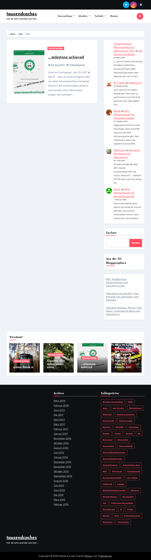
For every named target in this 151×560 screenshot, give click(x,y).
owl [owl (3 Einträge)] (104, 503)
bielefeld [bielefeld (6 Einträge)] (107, 414)
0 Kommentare (77, 65)
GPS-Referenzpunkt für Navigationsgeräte (124, 115)
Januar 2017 (61, 433)
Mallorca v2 (135, 83)
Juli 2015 (59, 485)
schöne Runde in (23, 367)
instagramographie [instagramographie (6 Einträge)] (112, 477)
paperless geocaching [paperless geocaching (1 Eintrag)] (122, 503)
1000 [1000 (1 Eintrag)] (130, 401)
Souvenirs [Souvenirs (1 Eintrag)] (108, 522)
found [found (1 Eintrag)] (118, 433)
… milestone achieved (66, 57)
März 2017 (59, 424)
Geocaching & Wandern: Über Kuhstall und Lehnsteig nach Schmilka (122, 296)
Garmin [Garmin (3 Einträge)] (129, 433)
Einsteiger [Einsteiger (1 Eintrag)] (134, 427)
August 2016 (61, 447)
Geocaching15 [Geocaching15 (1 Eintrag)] (126, 446)
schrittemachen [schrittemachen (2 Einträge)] (132, 515)
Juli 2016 (59, 452)
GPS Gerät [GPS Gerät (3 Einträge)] (117, 471)
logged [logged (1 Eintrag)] (120, 484)
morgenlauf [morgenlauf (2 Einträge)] (127, 496)
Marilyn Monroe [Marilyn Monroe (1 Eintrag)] (110, 496)
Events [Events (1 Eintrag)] (106, 433)
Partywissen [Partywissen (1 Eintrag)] (109, 509)
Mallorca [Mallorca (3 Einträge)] (135, 490)
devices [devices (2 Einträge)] (106, 427)
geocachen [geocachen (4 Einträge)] (123, 439)
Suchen (111, 232)
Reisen (114, 16)
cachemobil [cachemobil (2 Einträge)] (108, 420)
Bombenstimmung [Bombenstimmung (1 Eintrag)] (125, 414)
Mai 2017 (59, 414)
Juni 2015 (59, 489)
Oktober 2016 (61, 442)
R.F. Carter (119, 83)
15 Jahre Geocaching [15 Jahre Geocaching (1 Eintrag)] (113, 401)
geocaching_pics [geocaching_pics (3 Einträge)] (131, 465)
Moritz (117, 189)
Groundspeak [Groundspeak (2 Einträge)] (133, 471)
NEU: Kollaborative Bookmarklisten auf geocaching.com (117, 282)
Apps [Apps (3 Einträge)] (105, 408)
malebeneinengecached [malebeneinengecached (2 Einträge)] (114, 490)
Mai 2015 (59, 494)
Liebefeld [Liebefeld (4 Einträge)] (107, 484)
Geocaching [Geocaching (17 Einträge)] (108, 446)
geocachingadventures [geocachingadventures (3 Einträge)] (114, 452)
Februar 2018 (61, 405)
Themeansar (105, 555)
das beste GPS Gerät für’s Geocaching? (127, 154)
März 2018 (59, 400)
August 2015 (61, 480)
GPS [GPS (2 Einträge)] (105, 471)
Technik (100, 16)
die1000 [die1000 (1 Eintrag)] (120, 427)
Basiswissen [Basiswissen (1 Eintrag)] (135, 408)
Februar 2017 (61, 428)
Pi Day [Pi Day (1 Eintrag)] (130, 509)
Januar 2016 (61, 457)
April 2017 (59, 419)
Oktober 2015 (61, 471)
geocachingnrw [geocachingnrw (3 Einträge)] (110, 465)
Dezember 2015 (62, 461)
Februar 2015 (61, 504)
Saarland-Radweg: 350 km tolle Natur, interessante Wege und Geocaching (124, 311)
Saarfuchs (119, 150)
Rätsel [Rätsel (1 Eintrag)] (106, 515)
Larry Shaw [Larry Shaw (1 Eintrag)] (132, 477)
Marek (117, 111)
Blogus (89, 555)
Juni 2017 (59, 409)
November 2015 (62, 466)
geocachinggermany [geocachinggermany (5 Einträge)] (113, 458)
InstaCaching (56, 48)
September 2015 (63, 475)
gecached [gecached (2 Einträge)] (107, 439)
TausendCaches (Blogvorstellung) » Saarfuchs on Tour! (124, 47)
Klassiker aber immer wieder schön (56, 364)
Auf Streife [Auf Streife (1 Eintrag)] (118, 408)
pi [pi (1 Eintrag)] (121, 509)
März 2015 (59, 499)
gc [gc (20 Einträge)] (139, 433)
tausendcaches (21, 14)
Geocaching (66, 16)
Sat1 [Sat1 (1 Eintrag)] (116, 515)
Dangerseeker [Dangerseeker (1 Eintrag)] (126, 420)
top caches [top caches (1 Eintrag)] (123, 522)
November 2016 (62, 438)
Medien (84, 16)
